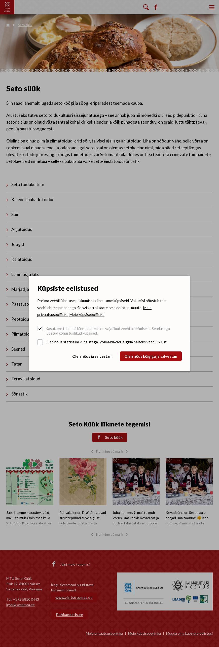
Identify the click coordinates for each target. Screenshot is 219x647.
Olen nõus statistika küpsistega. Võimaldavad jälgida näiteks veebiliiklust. (106, 342)
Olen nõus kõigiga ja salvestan (150, 356)
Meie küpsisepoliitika (86, 314)
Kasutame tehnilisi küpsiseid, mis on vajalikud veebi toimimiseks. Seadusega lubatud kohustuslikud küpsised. (108, 330)
